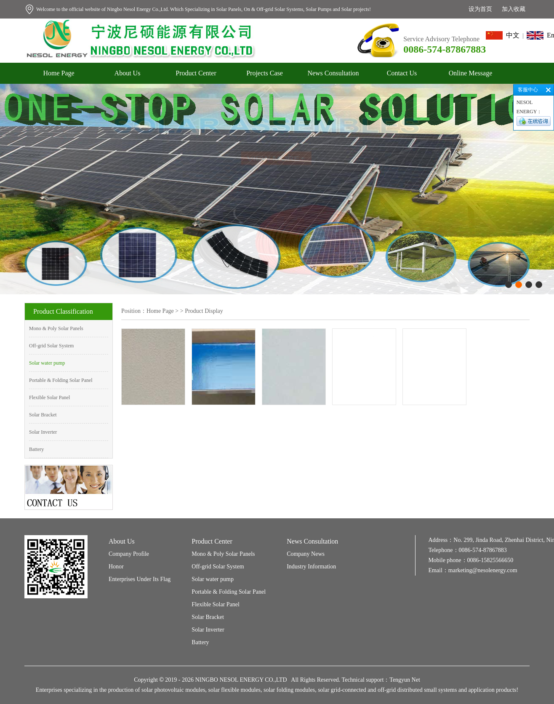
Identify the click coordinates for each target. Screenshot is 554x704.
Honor (116, 566)
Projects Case (264, 73)
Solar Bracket (43, 415)
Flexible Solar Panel (49, 397)
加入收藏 (513, 9)
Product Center (196, 73)
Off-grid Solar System (51, 346)
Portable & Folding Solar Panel (61, 380)
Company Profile (129, 554)
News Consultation (333, 73)
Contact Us (402, 73)
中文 (502, 35)
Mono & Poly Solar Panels (56, 328)
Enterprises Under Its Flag (139, 579)
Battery (36, 449)
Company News (306, 554)
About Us (128, 73)
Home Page (58, 73)
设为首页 (480, 9)
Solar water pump (47, 363)
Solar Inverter (43, 432)
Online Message (471, 73)
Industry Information (311, 566)
